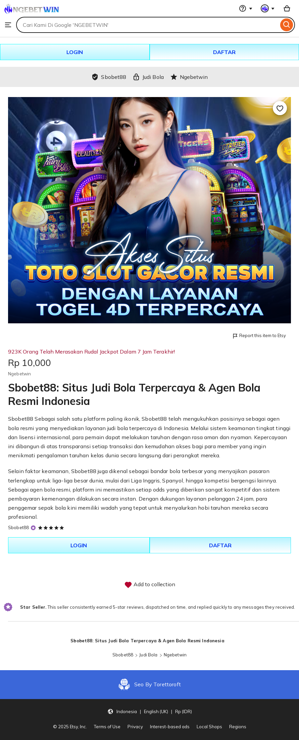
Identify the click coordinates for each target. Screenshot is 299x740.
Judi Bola (148, 654)
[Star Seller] (33, 527)
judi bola (117, 428)
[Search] (287, 25)
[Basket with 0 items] (287, 8)
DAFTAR (224, 52)
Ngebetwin (175, 654)
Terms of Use (107, 726)
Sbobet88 (20, 418)
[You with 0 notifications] (268, 8)
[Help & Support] (246, 8)
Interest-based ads (170, 726)
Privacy (135, 726)
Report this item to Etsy (259, 336)
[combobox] (147, 25)
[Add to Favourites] (280, 108)
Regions (237, 726)
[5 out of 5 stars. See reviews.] (52, 527)
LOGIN (74, 52)
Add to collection (149, 585)
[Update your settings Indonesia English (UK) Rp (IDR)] (149, 711)
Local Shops (209, 726)
